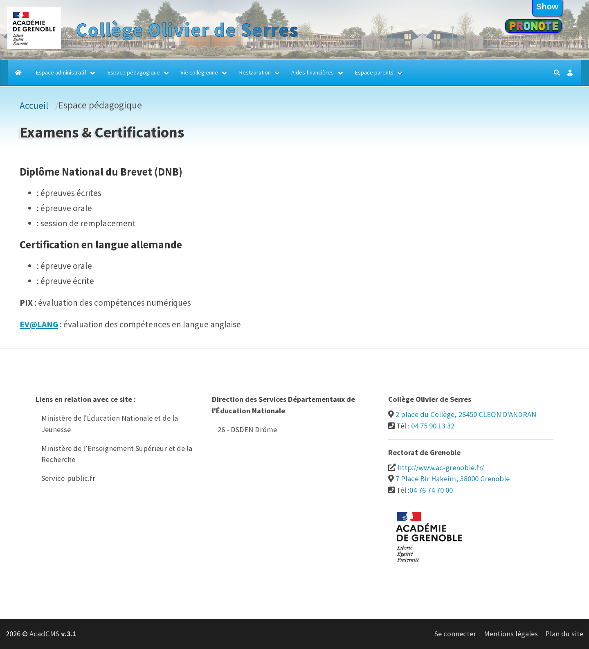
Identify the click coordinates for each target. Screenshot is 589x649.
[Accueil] (19, 72)
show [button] (547, 6)
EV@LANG (39, 324)
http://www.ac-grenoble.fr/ (441, 467)
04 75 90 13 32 (432, 425)
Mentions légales (511, 633)
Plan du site (564, 633)
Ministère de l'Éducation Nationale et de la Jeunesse (109, 423)
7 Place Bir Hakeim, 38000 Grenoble (453, 478)
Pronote (533, 26)
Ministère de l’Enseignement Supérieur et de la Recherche (116, 454)
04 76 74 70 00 (431, 490)
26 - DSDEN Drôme (247, 429)
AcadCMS (53, 633)
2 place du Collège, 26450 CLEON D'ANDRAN (466, 414)
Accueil (34, 105)
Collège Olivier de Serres (187, 30)
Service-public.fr (68, 478)
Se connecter (455, 633)
